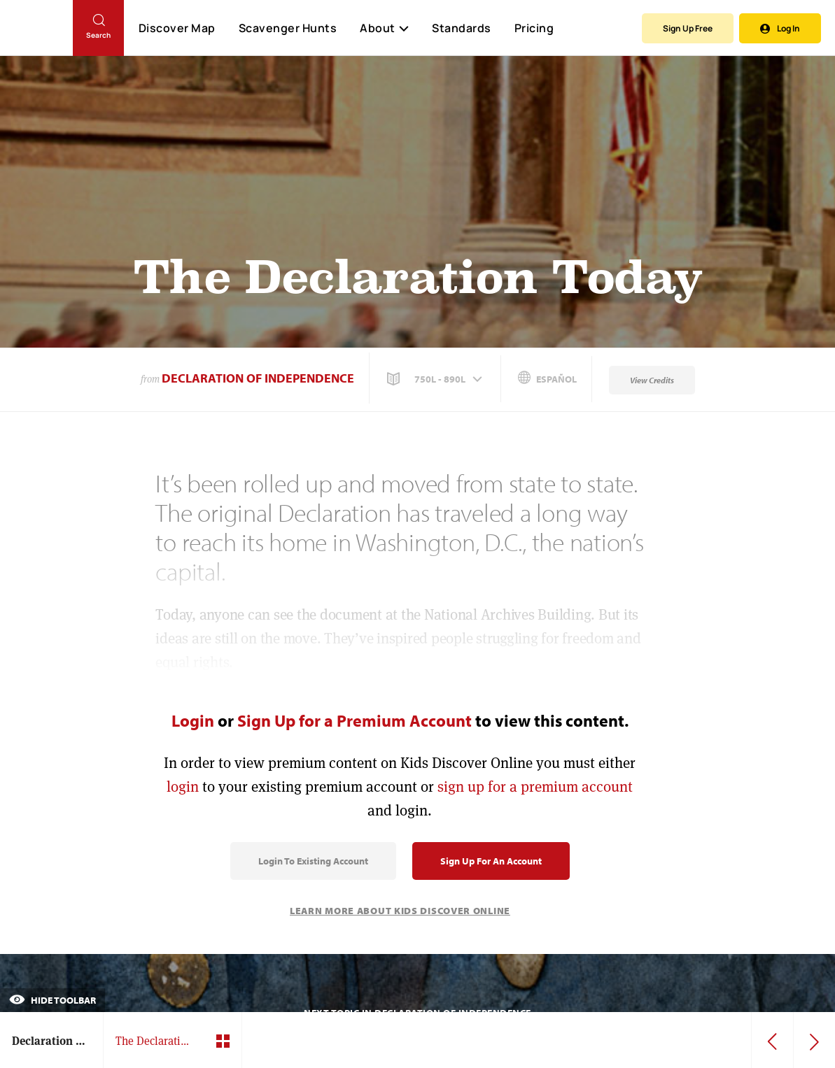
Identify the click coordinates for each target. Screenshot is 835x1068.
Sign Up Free (688, 28)
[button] (436, 379)
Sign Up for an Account (491, 861)
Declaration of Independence (258, 378)
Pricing (534, 28)
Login (192, 720)
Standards (461, 28)
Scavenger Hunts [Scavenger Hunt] (287, 29)
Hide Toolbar (52, 1000)
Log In (780, 28)
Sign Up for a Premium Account (354, 720)
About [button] (384, 28)
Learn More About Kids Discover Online (400, 910)
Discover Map (177, 28)
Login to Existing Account (313, 861)
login (183, 786)
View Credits (652, 380)
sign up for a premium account (535, 786)
